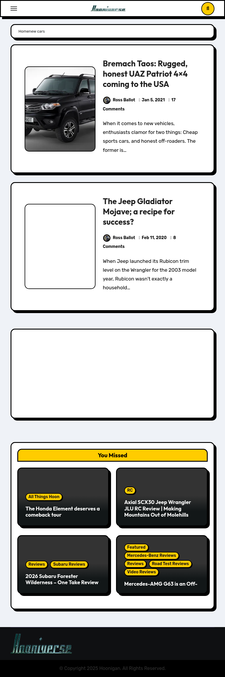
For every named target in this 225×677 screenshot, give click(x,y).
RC (130, 490)
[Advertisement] (113, 375)
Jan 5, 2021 (153, 100)
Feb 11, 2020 (154, 237)
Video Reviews (141, 572)
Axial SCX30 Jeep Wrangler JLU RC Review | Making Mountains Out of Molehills (157, 508)
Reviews (36, 564)
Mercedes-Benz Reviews (151, 555)
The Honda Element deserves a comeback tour (62, 511)
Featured (136, 547)
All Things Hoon (43, 496)
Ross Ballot (119, 100)
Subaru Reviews (69, 564)
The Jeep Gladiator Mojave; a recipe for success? (139, 211)
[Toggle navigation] (14, 8)
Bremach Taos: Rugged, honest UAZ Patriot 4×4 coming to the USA (145, 73)
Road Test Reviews (170, 563)
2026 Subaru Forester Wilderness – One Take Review (61, 579)
